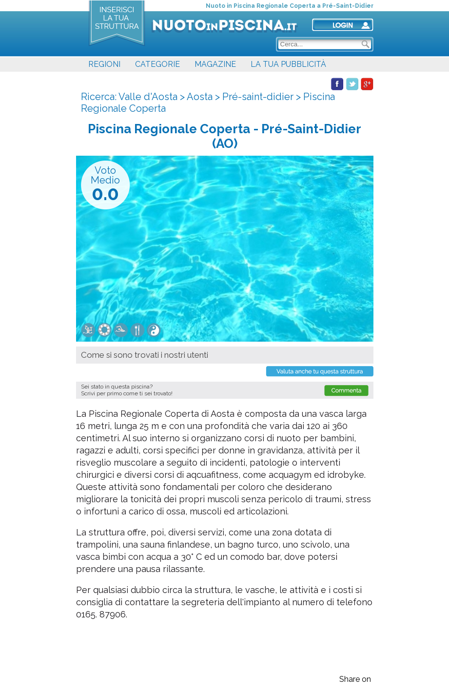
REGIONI (104, 64)
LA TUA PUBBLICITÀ (288, 64)
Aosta (200, 96)
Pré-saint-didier (257, 96)
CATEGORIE (157, 64)
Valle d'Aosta (147, 96)
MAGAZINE (215, 64)
